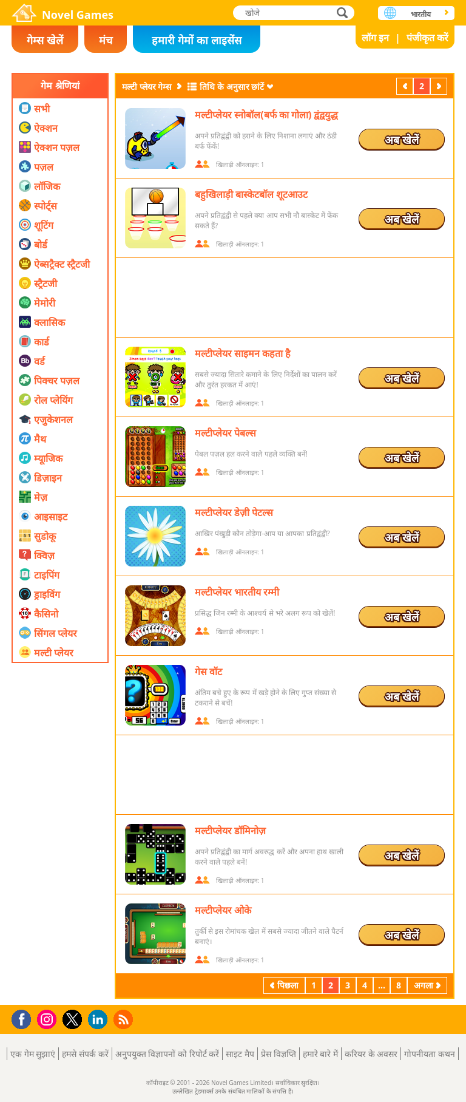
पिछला (406, 86)
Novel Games (77, 14)
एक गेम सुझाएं (32, 1053)
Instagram (48, 1018)
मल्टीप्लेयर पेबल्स (225, 433)
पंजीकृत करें (427, 37)
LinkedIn (99, 1020)
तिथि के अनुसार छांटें (232, 86)
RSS (124, 1019)
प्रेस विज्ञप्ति (278, 1053)
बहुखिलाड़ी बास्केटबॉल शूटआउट (251, 194)
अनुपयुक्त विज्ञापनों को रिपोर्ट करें (167, 1053)
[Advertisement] (60, 816)
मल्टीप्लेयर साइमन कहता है (243, 353)
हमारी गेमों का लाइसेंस (196, 40)
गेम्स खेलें (45, 40)
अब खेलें (402, 139)
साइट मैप (240, 1053)
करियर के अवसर (371, 1053)
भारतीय (421, 14)
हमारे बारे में (320, 1053)
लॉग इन (375, 37)
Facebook (24, 1018)
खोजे (343, 12)
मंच (105, 40)
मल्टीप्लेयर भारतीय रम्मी (237, 592)
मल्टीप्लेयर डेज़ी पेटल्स (234, 512)
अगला (440, 86)
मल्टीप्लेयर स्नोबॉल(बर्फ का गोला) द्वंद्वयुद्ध (266, 114)
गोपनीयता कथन (429, 1053)
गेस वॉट (208, 671)
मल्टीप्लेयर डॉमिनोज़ (230, 830)
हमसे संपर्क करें (85, 1053)
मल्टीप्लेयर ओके (223, 910)
